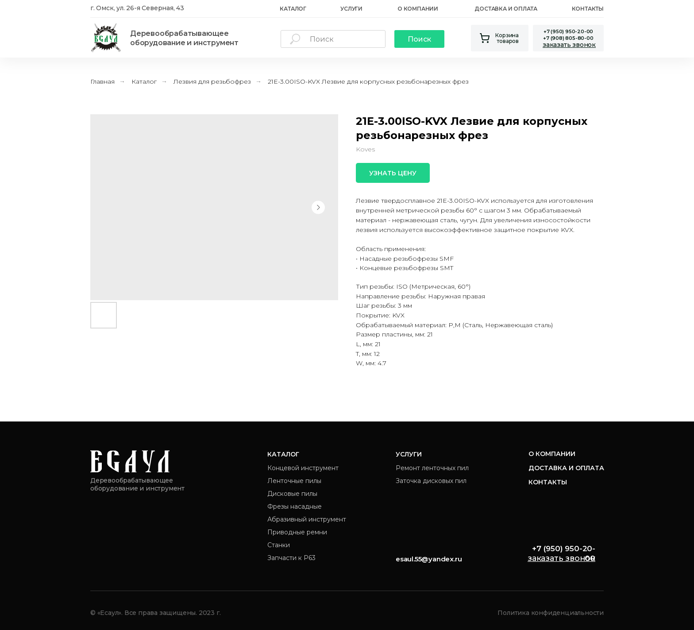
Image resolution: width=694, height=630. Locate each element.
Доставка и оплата (505, 8)
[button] (569, 45)
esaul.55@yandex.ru (429, 559)
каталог (293, 8)
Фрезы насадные (294, 506)
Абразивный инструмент (306, 519)
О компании (551, 454)
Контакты (588, 8)
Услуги (351, 8)
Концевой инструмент (303, 468)
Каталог (144, 81)
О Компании (417, 8)
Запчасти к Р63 (291, 558)
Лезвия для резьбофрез (212, 81)
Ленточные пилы (294, 481)
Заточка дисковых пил (431, 481)
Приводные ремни (297, 532)
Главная (102, 81)
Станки (278, 545)
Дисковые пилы (292, 494)
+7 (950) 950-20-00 (568, 31)
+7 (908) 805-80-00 (568, 38)
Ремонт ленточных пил (432, 468)
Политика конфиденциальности (550, 613)
